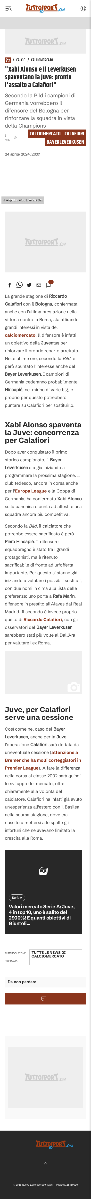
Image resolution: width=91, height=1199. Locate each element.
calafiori (74, 134)
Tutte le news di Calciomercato (49, 954)
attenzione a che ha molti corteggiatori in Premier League (43, 760)
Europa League (31, 491)
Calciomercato (42, 60)
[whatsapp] (19, 285)
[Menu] (8, 8)
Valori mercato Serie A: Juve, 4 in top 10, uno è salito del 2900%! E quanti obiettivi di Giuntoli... (41, 914)
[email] (39, 285)
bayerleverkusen (65, 142)
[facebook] (10, 285)
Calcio (20, 60)
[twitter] (29, 285)
